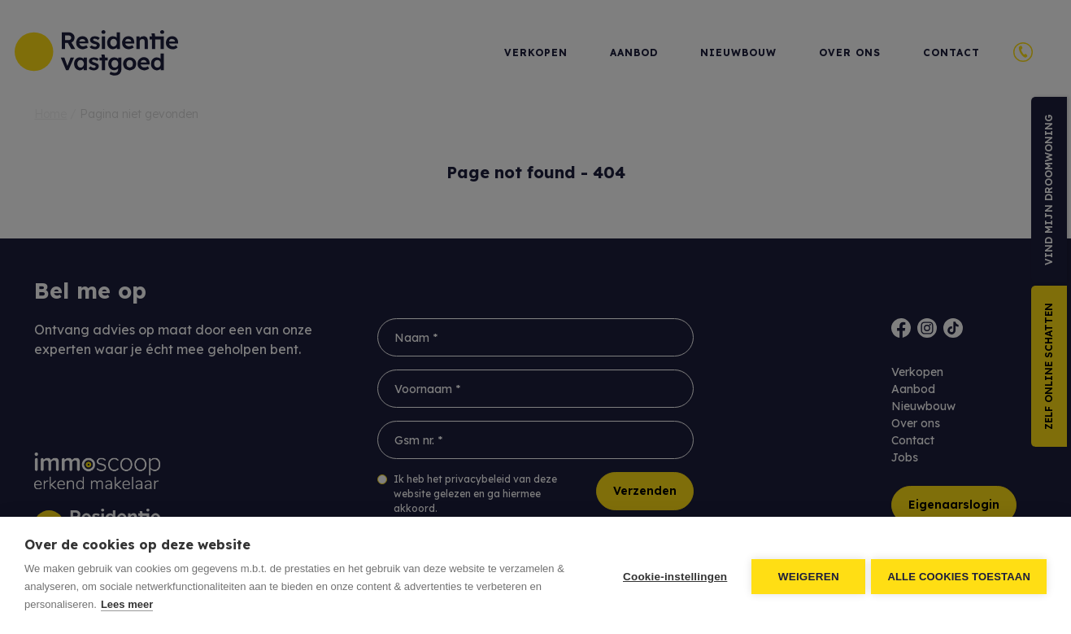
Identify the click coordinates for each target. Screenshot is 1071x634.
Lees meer (127, 604)
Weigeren (806, 576)
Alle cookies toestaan (958, 576)
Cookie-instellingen (672, 576)
